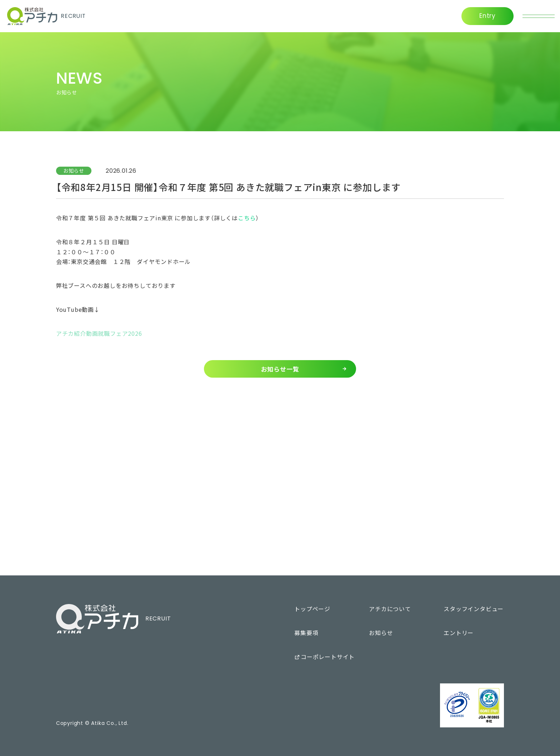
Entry (487, 15)
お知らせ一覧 (280, 368)
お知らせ (73, 170)
